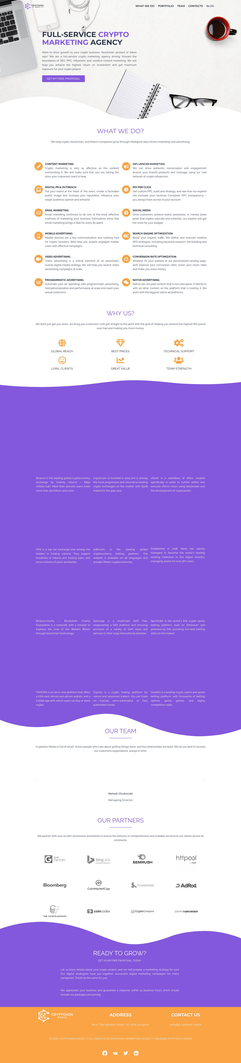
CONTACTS (195, 6)
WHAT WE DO (144, 6)
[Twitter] (125, 1053)
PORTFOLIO (166, 6)
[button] (36, 780)
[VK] (115, 1053)
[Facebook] (105, 1053)
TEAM (181, 6)
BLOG (210, 6)
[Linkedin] (136, 1053)
